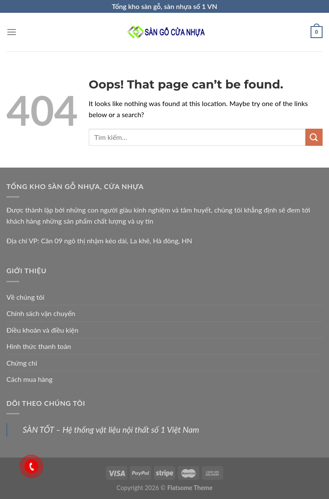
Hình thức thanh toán (38, 346)
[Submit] (314, 137)
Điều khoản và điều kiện (42, 330)
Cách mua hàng (29, 379)
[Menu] (11, 31)
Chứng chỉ (21, 363)
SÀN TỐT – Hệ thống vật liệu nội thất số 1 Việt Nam (111, 429)
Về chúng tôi (25, 297)
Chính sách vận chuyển (40, 313)
